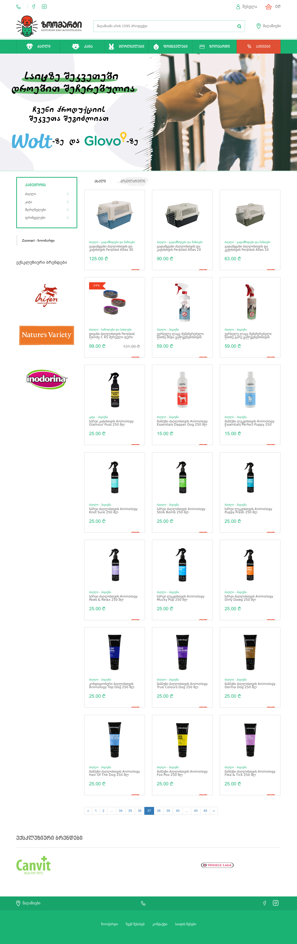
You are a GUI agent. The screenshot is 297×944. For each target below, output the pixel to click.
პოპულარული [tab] (133, 181)
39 (168, 799)
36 (140, 799)
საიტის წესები (185, 912)
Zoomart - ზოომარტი (38, 240)
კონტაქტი (159, 912)
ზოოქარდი (109, 912)
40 (178, 799)
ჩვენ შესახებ (135, 912)
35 (130, 799)
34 (121, 799)
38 (159, 799)
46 (205, 799)
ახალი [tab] (100, 181)
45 (196, 799)
